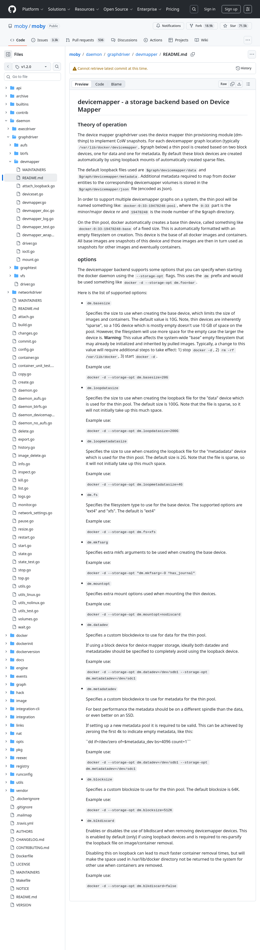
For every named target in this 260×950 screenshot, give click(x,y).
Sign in (209, 9)
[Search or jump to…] (194, 9)
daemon (110, 54)
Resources (87, 9)
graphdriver (135, 54)
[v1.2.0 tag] (39, 66)
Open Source (118, 9)
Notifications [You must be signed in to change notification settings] (168, 26)
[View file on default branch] (8, 66)
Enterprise (149, 9)
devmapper (163, 54)
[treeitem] (38, 178)
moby (21, 26)
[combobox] (42, 76)
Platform (33, 9)
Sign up (231, 9)
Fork (202, 25)
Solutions (59, 9)
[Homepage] (12, 9)
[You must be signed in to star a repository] (236, 25)
